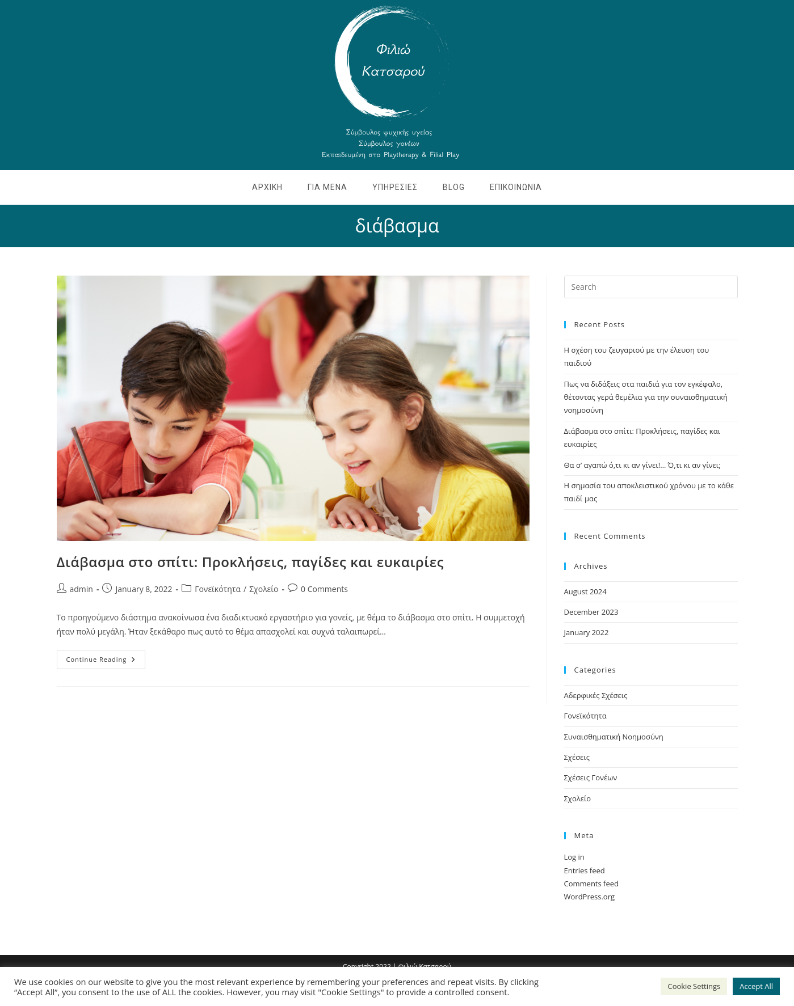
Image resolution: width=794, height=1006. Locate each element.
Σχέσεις (577, 757)
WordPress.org (589, 896)
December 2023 (591, 612)
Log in (574, 857)
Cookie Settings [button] (693, 986)
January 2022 (586, 632)
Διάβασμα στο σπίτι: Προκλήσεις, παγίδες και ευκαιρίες (250, 561)
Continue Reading (106, 656)
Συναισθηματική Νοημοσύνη (613, 737)
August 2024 (585, 591)
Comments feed (591, 883)
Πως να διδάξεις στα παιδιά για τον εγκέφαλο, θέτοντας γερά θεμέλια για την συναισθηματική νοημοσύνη (646, 397)
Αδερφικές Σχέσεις (596, 695)
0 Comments (324, 589)
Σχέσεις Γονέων (590, 777)
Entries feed (584, 870)
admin (81, 589)
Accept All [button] (756, 986)
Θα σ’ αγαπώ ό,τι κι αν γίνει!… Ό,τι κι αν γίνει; (642, 465)
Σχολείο (263, 589)
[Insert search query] (651, 287)
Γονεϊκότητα (218, 589)
